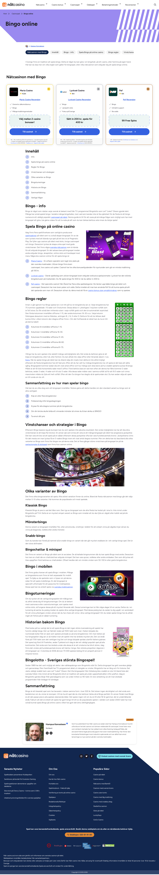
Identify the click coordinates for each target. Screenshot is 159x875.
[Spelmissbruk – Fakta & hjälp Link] (59, 788)
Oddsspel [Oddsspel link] (91, 5)
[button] (103, 730)
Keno (27, 360)
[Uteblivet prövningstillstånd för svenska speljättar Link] (22, 798)
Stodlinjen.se (14, 143)
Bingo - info (69, 52)
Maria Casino (36, 261)
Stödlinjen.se (126, 139)
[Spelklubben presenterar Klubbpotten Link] (18, 774)
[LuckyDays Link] (97, 815)
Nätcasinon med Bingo (37, 52)
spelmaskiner (30, 235)
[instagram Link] (81, 756)
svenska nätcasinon (58, 247)
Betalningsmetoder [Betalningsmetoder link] (110, 5)
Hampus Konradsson (37, 46)
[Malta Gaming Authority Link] (96, 846)
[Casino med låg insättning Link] (102, 797)
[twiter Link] (86, 756)
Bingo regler (113, 52)
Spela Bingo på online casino (91, 52)
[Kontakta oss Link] (53, 783)
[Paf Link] (113, 92)
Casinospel (16, 14)
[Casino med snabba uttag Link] (102, 801)
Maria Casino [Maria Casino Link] (26, 90)
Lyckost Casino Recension (79, 99)
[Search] (154, 4)
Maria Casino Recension (29, 99)
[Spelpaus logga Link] (68, 846)
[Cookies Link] (52, 815)
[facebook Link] (92, 756)
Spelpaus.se (29, 143)
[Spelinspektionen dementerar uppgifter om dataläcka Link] (23, 785)
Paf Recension (129, 99)
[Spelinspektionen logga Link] (87, 846)
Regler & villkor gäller (39, 143)
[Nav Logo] (13, 4)
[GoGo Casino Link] (98, 820)
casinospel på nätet (59, 217)
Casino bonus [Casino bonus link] (57, 5)
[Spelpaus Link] (52, 797)
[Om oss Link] (51, 774)
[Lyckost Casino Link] (63, 92)
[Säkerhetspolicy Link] (55, 810)
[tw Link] (47, 733)
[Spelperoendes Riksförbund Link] (77, 846)
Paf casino (35, 284)
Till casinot (30, 131)
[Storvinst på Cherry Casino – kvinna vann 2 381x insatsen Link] (23, 792)
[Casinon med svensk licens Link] (103, 788)
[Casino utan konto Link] (100, 792)
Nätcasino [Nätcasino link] (40, 5)
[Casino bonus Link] (98, 779)
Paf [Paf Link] (121, 90)
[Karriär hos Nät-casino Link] (57, 779)
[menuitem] (42, 4)
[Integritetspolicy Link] (55, 806)
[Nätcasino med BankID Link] (101, 783)
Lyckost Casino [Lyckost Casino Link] (77, 90)
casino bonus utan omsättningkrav (102, 290)
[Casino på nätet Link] (99, 774)
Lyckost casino (37, 276)
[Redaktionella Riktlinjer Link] (57, 801)
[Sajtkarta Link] (52, 820)
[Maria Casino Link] (13, 92)
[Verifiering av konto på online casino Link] (62, 792)
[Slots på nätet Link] (98, 810)
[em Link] (51, 733)
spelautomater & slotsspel (36, 444)
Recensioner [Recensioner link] (130, 5)
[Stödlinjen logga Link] (58, 846)
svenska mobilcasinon (63, 587)
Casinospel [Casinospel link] (75, 5)
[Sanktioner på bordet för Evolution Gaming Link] (20, 779)
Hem (5, 14)
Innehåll (55, 52)
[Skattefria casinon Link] (100, 806)
